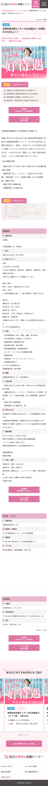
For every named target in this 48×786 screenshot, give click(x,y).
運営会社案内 (6, 772)
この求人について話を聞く (24, 110)
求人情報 (23, 11)
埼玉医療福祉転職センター (10, 11)
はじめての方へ (7, 766)
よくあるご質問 (31, 766)
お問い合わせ (6, 777)
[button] (19, 735)
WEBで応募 (24, 119)
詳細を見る (24, 705)
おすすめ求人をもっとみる (24, 743)
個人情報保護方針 (31, 772)
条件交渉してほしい (24, 490)
